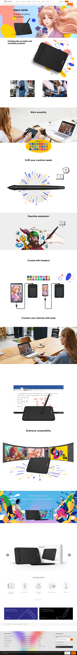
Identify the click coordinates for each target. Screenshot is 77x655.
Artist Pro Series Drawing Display (27, 638)
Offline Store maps (7, 638)
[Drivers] (47, 1)
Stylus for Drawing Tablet (25, 650)
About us (40, 636)
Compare (61, 1)
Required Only (66, 653)
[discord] (59, 644)
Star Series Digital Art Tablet (26, 648)
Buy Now (70, 4)
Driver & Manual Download (9, 636)
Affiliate (39, 644)
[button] (70, 1)
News (39, 642)
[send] (71, 640)
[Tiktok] (63, 644)
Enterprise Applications (8, 640)
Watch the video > (17, 20)
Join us (39, 648)
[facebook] (58, 644)
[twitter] (65, 644)
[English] (64, 647)
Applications (29, 1)
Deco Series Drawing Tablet (17, 624)
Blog (39, 640)
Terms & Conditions (7, 642)
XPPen (5, 624)
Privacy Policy (6, 644)
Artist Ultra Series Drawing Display (27, 636)
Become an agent (41, 646)
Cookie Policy (6, 646)
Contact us (40, 638)
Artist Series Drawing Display (26, 640)
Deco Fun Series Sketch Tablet (26, 646)
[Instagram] (56, 644)
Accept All (73, 653)
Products (17, 1)
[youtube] (67, 644)
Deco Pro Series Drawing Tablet (27, 642)
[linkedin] (61, 644)
